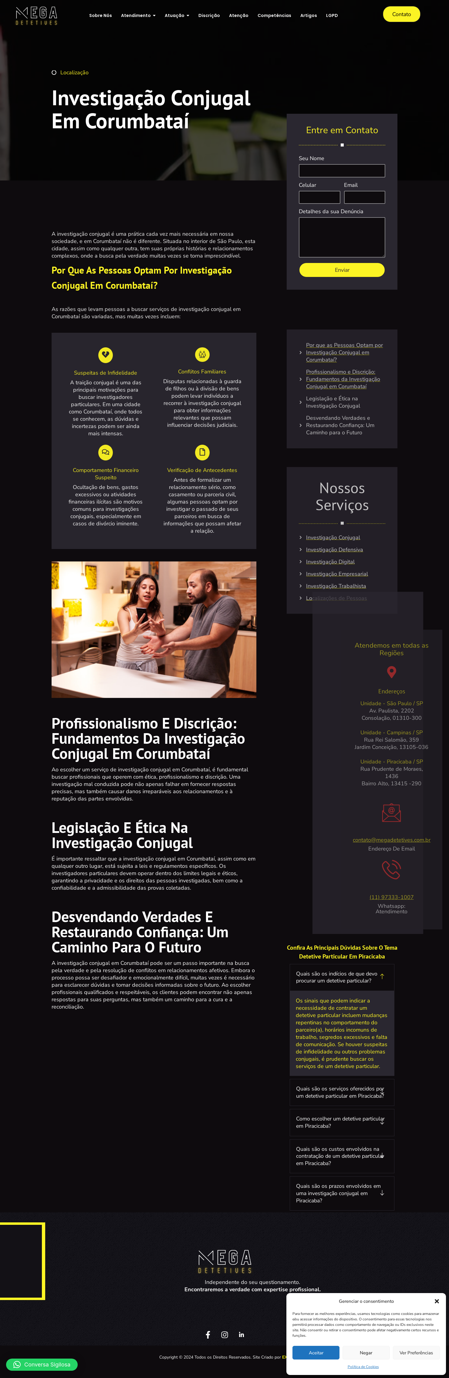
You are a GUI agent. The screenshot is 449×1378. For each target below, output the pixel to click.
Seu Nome (311, 159)
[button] (437, 1301)
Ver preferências (416, 1353)
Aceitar (316, 1353)
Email (351, 185)
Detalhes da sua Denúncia (331, 212)
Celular (307, 185)
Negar (366, 1353)
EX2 (286, 1366)
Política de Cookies (363, 1366)
